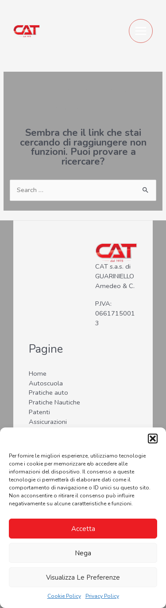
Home (37, 373)
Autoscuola (46, 383)
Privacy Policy (102, 596)
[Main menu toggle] (141, 31)
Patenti (39, 412)
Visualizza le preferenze (83, 577)
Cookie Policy (64, 596)
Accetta (83, 528)
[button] (152, 438)
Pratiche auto (48, 392)
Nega (83, 553)
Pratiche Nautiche (54, 402)
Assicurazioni (48, 421)
